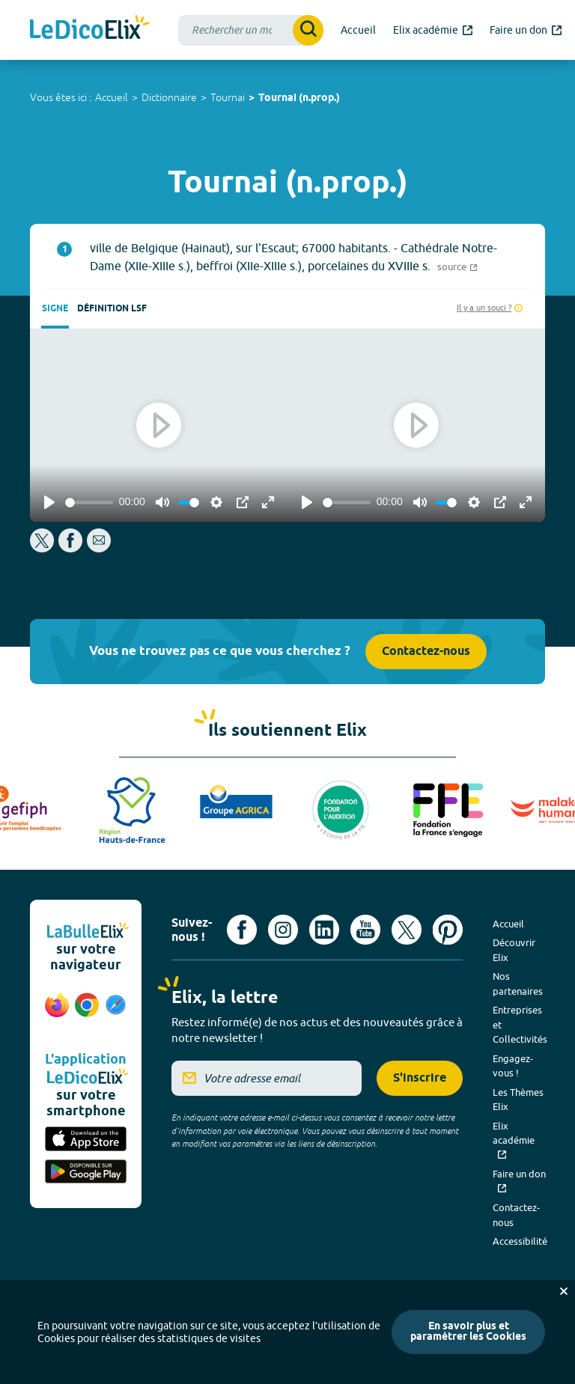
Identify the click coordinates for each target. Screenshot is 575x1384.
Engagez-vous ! (513, 1065)
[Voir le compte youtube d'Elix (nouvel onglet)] (365, 930)
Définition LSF (112, 308)
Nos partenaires (518, 983)
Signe (55, 308)
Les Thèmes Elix (518, 1099)
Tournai (227, 97)
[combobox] (250, 30)
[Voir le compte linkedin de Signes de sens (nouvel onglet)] (324, 930)
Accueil (111, 97)
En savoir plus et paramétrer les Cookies (468, 1332)
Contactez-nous (426, 651)
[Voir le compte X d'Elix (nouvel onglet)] (407, 930)
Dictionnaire (169, 97)
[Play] (49, 502)
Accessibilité (520, 1241)
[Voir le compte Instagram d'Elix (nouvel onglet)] (283, 930)
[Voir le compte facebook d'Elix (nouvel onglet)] (242, 930)
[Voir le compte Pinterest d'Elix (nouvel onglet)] (448, 930)
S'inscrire (419, 1078)
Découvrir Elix (514, 949)
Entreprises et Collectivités (520, 1024)
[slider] (89, 503)
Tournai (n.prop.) (299, 98)
